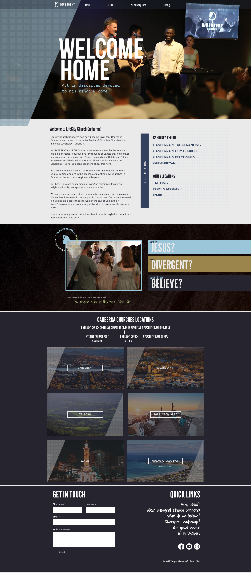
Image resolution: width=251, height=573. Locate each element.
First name (59, 504)
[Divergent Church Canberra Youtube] (189, 546)
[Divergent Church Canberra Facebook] (181, 546)
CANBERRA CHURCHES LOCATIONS (125, 319)
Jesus (66, 153)
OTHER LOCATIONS (164, 176)
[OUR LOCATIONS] (145, 170)
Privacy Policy (195, 561)
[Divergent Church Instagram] (197, 546)
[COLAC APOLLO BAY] (165, 461)
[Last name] (99, 510)
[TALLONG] (85, 414)
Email (56, 516)
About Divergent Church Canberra (173, 510)
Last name (91, 504)
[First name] (66, 510)
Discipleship (63, 204)
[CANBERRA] (85, 368)
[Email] (83, 522)
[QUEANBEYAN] (165, 368)
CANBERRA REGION (164, 137)
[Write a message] (84, 539)
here (108, 163)
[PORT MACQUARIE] (165, 414)
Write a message (61, 529)
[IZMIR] (85, 461)
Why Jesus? (190, 504)
